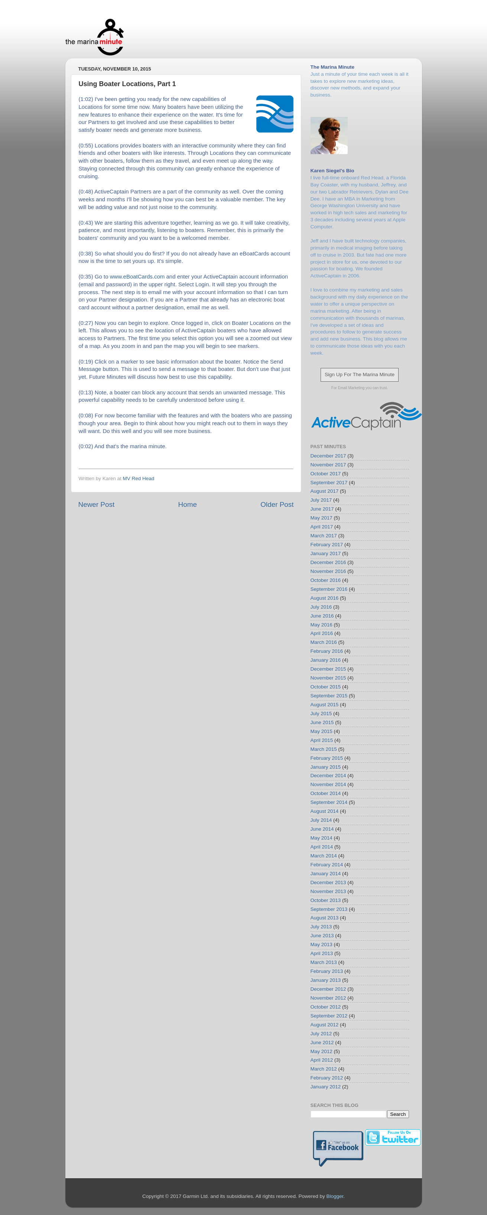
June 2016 (322, 616)
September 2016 (329, 589)
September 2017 (329, 482)
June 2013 (322, 935)
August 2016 (325, 598)
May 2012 (321, 1051)
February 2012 (327, 1078)
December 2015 (328, 669)
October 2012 (326, 1007)
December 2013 (328, 882)
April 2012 (322, 1060)
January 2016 (326, 660)
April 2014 (322, 847)
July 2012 (321, 1033)
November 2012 (328, 998)
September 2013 (329, 909)
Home (187, 504)
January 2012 (326, 1086)
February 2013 (327, 971)
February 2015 (327, 758)
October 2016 (326, 580)
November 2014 (328, 784)
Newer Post (96, 504)
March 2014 (324, 856)
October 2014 (326, 793)
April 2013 (322, 953)
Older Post (276, 504)
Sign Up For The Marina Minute (360, 374)
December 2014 (328, 775)
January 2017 (326, 553)
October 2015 (326, 687)
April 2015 (322, 740)
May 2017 (321, 518)
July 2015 (321, 713)
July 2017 (321, 500)
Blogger (334, 1196)
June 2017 (322, 509)
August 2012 (325, 1024)
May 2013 (321, 944)
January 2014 (326, 873)
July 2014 (321, 820)
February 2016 (327, 651)
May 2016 (321, 625)
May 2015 (321, 731)
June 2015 (322, 722)
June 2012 (322, 1042)
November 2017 (328, 465)
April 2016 (322, 633)
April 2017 (322, 527)
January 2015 (326, 767)
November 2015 (328, 678)
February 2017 (327, 544)
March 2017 (324, 535)
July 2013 (321, 926)
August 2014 (325, 811)
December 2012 (328, 989)
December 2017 (328, 456)
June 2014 (322, 829)
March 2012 (324, 1069)
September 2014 (329, 802)
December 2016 (328, 562)
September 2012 (329, 1016)
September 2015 (329, 695)
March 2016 (324, 642)
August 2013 (325, 918)
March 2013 (324, 962)
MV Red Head (139, 478)
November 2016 (328, 571)
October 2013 (326, 900)
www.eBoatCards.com (137, 276)
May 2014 (321, 838)
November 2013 (328, 891)
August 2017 (325, 491)
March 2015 (324, 749)
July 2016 (321, 607)
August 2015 (325, 704)
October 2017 (326, 473)
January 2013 (326, 980)
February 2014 (327, 864)
